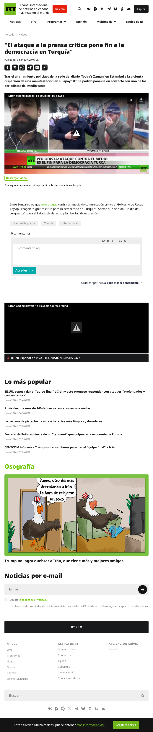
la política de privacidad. (33, 596)
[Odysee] (63, 705)
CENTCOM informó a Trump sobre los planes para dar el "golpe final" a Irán (59, 444)
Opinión (81, 21)
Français (97, 717)
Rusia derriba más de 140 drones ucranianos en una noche (47, 405)
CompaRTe (23, 717)
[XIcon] (102, 9)
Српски (112, 717)
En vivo (60, 9)
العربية (54, 717)
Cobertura (64, 663)
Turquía (48, 223)
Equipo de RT (135, 21)
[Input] (76, 586)
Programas (56, 21)
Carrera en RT (66, 669)
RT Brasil (40, 717)
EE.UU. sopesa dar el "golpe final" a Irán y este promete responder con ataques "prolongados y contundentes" (74, 390)
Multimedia (106, 21)
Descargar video (16, 178)
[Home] (10, 9)
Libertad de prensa (24, 223)
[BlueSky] (115, 9)
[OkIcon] (122, 9)
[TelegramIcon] (109, 9)
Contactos (64, 652)
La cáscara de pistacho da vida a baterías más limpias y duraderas (53, 418)
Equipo (62, 657)
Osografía (19, 462)
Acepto (28, 596)
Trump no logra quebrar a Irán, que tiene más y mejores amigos (63, 557)
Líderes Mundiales (18, 675)
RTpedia (12, 669)
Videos (11, 658)
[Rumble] (95, 9)
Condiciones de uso (70, 675)
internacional (70, 223)
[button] (76, 133)
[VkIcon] (89, 9)
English (83, 717)
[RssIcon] (97, 705)
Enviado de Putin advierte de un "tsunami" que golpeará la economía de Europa (63, 431)
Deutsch (68, 717)
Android (113, 646)
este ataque (49, 204)
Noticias (15, 21)
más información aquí (91, 725)
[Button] (79, 8)
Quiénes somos (67, 646)
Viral (34, 21)
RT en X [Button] (76, 624)
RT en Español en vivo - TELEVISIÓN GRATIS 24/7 (45, 354)
